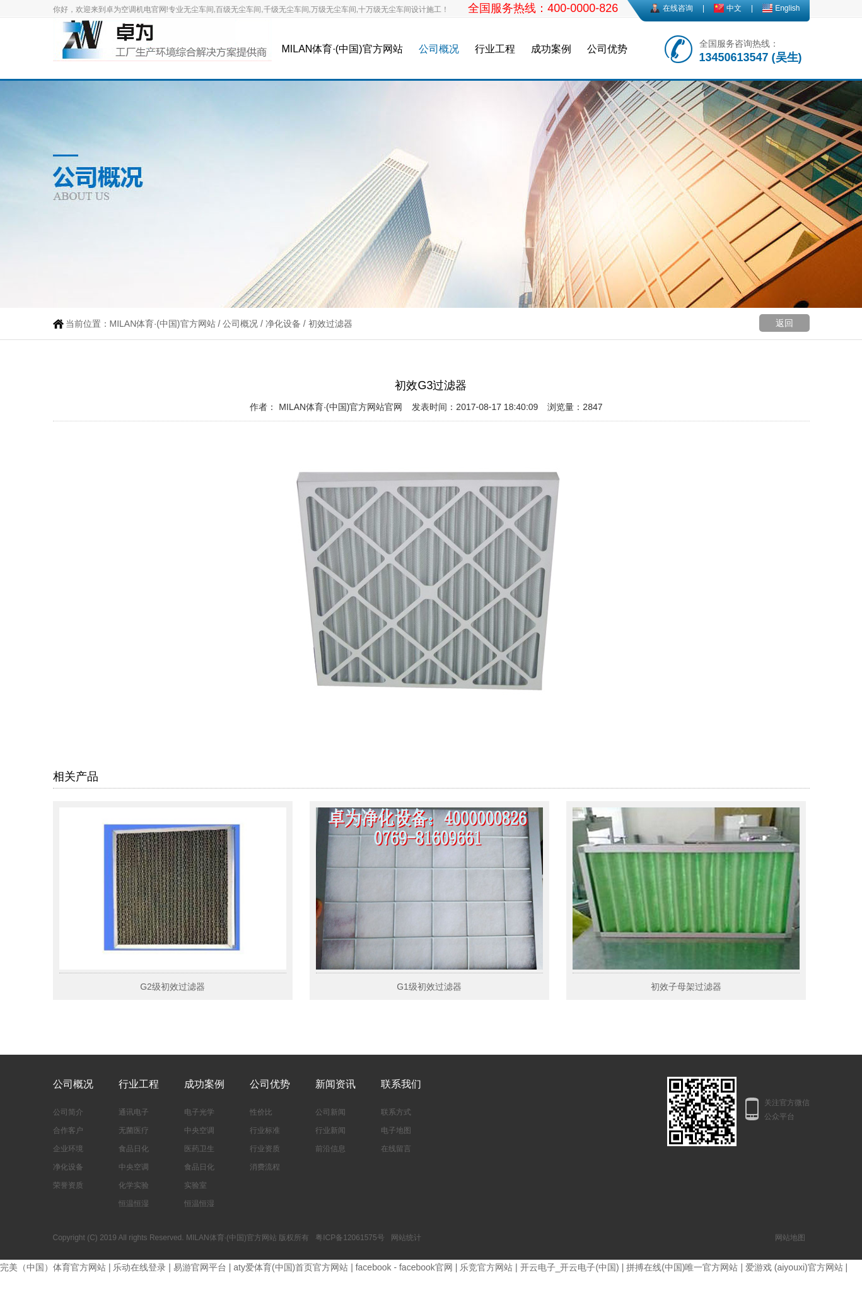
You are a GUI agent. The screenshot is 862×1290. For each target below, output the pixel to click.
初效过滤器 (330, 324)
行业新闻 (330, 1130)
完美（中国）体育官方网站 (53, 1267)
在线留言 (396, 1148)
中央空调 (134, 1167)
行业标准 (265, 1130)
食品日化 (134, 1148)
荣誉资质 (68, 1185)
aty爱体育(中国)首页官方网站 (290, 1267)
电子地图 (396, 1130)
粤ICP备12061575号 (349, 1237)
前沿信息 (330, 1148)
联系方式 (396, 1112)
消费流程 (265, 1167)
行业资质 (265, 1148)
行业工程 (495, 49)
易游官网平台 (199, 1267)
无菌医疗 (134, 1130)
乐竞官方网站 (486, 1267)
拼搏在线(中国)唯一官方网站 (682, 1267)
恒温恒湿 (134, 1203)
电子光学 (199, 1112)
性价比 (261, 1112)
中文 (734, 8)
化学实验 (134, 1185)
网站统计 (406, 1237)
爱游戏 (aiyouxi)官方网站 (794, 1267)
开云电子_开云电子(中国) (569, 1267)
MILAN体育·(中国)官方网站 (342, 49)
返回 (784, 323)
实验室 (195, 1185)
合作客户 (68, 1130)
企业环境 (68, 1148)
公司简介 (68, 1112)
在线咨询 (678, 8)
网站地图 (790, 1237)
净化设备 (283, 324)
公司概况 (439, 49)
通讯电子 (134, 1112)
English (787, 8)
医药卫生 (199, 1148)
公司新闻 (330, 1112)
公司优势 (607, 49)
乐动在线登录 (139, 1267)
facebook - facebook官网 (404, 1267)
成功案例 (551, 49)
